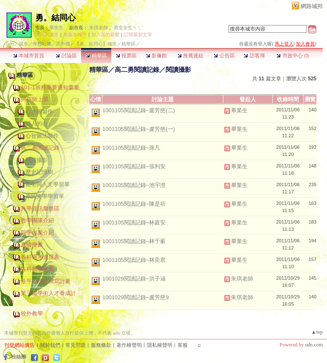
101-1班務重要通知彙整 (50, 87)
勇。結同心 (55, 17)
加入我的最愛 (105, 34)
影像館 (156, 56)
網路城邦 (312, 6)
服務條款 (101, 345)
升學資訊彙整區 (40, 208)
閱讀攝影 (36, 160)
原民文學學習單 (44, 196)
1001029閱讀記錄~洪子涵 (134, 278)
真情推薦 (32, 244)
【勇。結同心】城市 (96, 43)
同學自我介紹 (37, 233)
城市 (23, 43)
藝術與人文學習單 (47, 184)
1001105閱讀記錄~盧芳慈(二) (138, 110)
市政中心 (292, 56)
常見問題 (75, 345)
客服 (183, 345)
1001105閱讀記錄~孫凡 (131, 148)
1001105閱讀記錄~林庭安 (134, 222)
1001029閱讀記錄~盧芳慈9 (135, 297)
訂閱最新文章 (138, 34)
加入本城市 (47, 34)
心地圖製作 (39, 111)
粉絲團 (18, 357)
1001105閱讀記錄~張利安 (134, 166)
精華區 (96, 56)
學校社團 (42, 43)
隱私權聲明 (159, 345)
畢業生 (56, 27)
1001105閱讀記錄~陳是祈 (134, 204)
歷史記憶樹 (39, 172)
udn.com (314, 345)
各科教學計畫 (37, 269)
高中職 (63, 43)
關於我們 (50, 345)
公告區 (224, 56)
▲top (317, 332)
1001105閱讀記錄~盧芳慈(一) (138, 129)
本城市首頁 (28, 56)
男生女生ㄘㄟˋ (128, 27)
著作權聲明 (129, 345)
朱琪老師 (98, 27)
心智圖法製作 (42, 136)
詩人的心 (36, 123)
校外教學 (32, 313)
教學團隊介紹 (37, 220)
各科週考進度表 (40, 257)
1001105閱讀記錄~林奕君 (134, 260)
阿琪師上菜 (34, 99)
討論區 (66, 56)
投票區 (126, 56)
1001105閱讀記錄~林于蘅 (134, 241)
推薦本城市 (75, 34)
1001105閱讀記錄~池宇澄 (134, 185)
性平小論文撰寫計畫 (45, 281)
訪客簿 (254, 56)
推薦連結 (190, 56)
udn (10, 43)
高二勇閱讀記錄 (40, 148)
